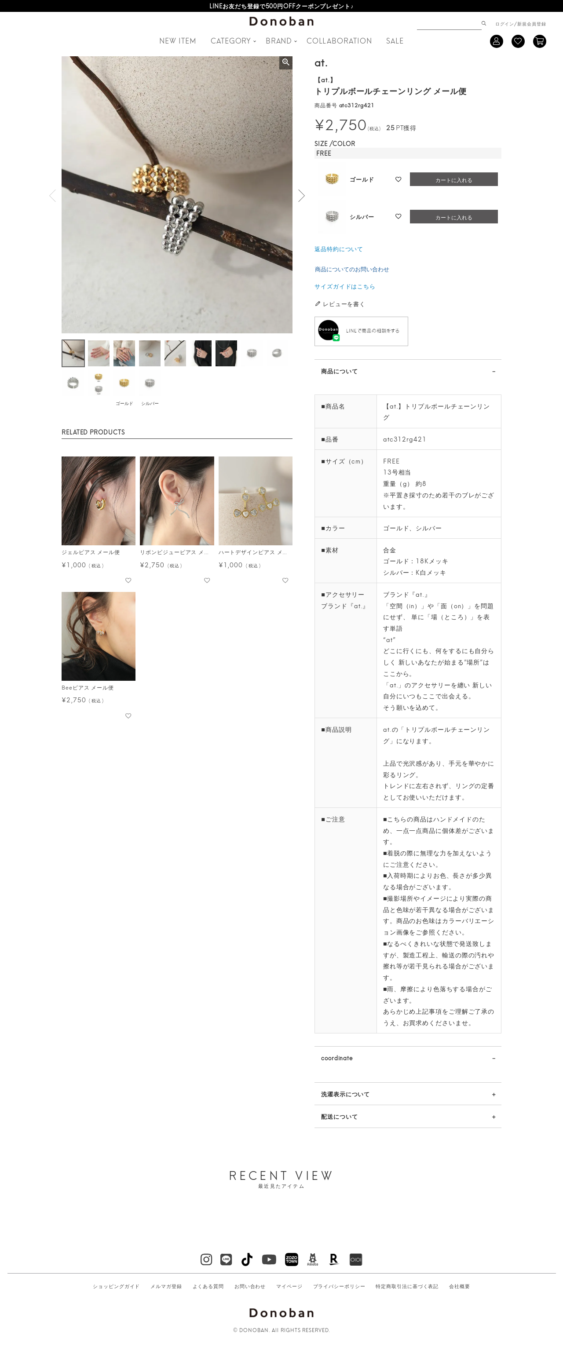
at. (321, 61)
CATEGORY (231, 40)
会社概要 (459, 1286)
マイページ (289, 1286)
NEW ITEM (177, 40)
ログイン (505, 23)
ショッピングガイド (116, 1286)
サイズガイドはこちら (345, 285)
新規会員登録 (531, 23)
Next (301, 195)
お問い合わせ (250, 1286)
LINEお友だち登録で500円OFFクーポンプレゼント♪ (281, 5)
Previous (53, 195)
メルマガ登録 (166, 1286)
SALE (395, 40)
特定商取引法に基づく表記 (407, 1286)
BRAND (279, 40)
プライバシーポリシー (339, 1286)
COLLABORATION (339, 40)
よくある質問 (208, 1286)
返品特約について (338, 248)
